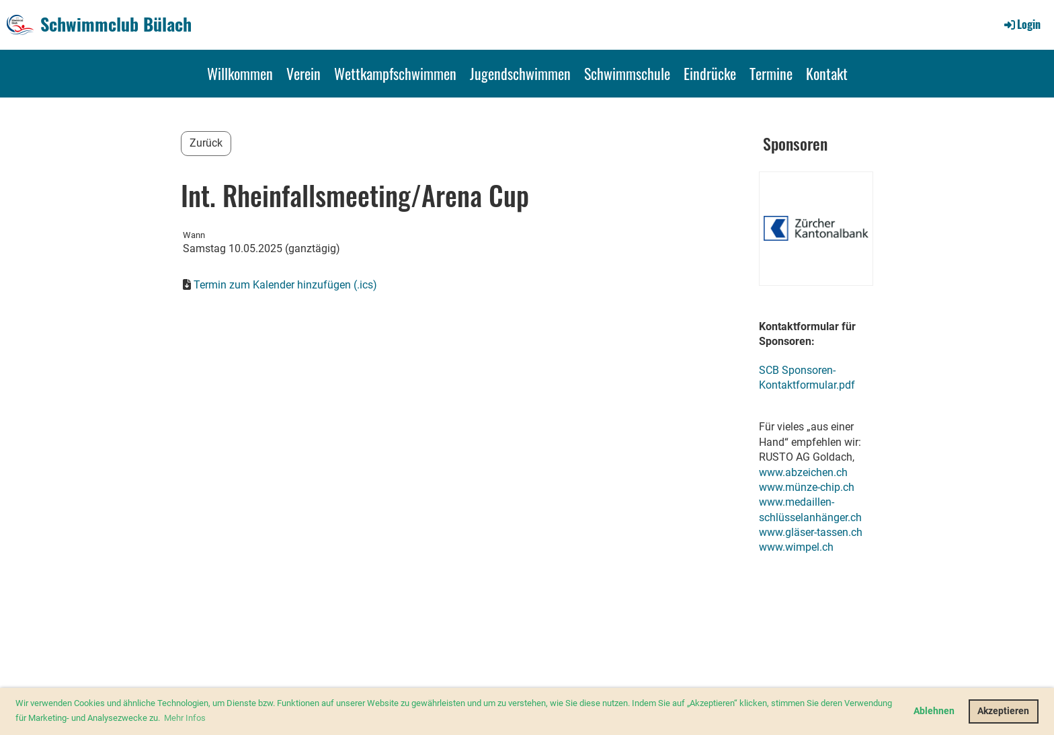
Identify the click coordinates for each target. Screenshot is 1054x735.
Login (1021, 24)
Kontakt (827, 73)
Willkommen (240, 73)
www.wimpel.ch (796, 547)
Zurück (206, 143)
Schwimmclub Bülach (116, 24)
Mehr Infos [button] (185, 718)
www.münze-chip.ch (806, 487)
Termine (771, 73)
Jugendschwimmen (520, 73)
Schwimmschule (627, 73)
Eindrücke (710, 73)
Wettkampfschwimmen (395, 73)
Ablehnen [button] (934, 711)
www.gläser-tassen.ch (810, 532)
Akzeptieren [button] (1003, 711)
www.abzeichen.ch (803, 472)
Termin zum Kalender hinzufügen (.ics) (285, 284)
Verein (303, 73)
